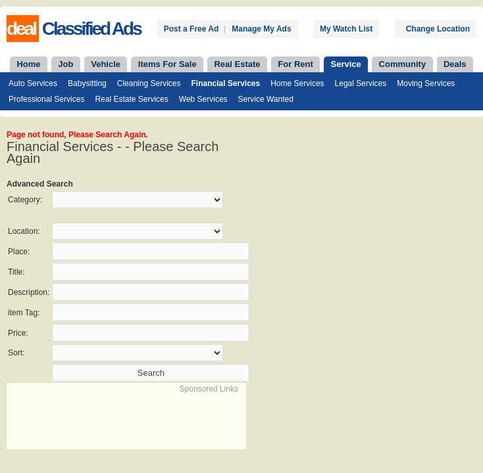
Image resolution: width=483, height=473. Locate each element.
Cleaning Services (149, 83)
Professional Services (46, 99)
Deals (455, 64)
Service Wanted (265, 99)
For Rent (295, 64)
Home (28, 64)
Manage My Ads (261, 29)
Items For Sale (167, 64)
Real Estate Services (131, 99)
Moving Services (426, 83)
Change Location (438, 29)
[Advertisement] (162, 414)
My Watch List (346, 29)
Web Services (203, 99)
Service (346, 64)
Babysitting (87, 83)
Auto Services (33, 83)
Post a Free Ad (191, 29)
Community (402, 64)
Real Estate (237, 64)
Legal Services (361, 83)
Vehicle (105, 64)
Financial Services (225, 83)
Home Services (297, 83)
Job (65, 64)
